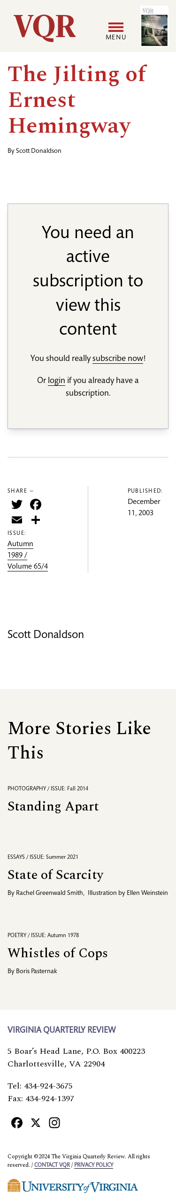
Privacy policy (93, 1165)
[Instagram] (54, 1122)
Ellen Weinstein (147, 893)
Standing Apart (53, 806)
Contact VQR (52, 1165)
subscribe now (117, 359)
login (56, 381)
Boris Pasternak (36, 971)
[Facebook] (17, 1122)
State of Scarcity (55, 875)
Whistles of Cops (58, 953)
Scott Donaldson (38, 151)
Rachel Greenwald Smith (49, 893)
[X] (35, 1122)
